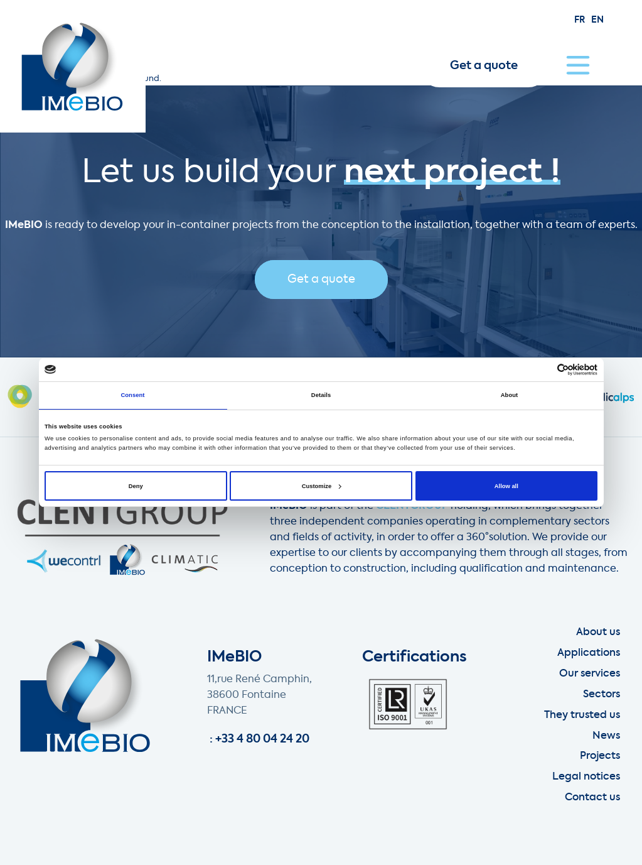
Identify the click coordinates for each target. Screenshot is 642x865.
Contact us (592, 798)
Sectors (601, 695)
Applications (588, 653)
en (597, 20)
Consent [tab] (132, 395)
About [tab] (509, 395)
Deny (136, 486)
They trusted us (582, 715)
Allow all (506, 486)
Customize (321, 486)
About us (598, 633)
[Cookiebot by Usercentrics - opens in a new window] (542, 370)
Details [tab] (321, 395)
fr (579, 20)
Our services (589, 674)
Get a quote (484, 66)
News (606, 736)
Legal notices (586, 777)
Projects (600, 756)
